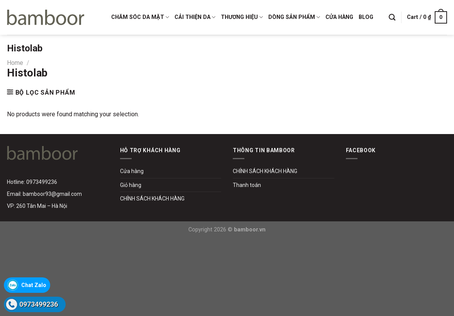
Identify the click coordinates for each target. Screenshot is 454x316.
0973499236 (38, 304)
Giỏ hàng (130, 185)
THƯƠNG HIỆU (242, 17)
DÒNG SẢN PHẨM (294, 17)
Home (15, 62)
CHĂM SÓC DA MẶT (140, 17)
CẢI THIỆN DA (194, 17)
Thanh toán (247, 185)
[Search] (392, 17)
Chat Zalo (33, 285)
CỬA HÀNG (339, 17)
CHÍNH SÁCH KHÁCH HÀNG (152, 198)
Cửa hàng (132, 171)
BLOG (366, 17)
